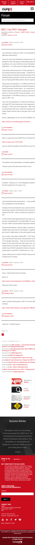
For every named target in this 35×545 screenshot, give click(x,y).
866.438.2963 (11, 514)
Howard (6, 42)
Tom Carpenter (8, 127)
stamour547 (5, 349)
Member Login (4, 2)
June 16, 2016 (8, 45)
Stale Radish (5, 357)
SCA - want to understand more (18, 364)
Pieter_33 (5, 367)
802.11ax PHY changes (14, 29)
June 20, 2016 (8, 265)
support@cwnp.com (13, 515)
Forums (17, 32)
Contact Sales (22, 2)
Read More (16, 459)
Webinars (7, 523)
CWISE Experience (16, 353)
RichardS (4, 362)
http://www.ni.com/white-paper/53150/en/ (16, 122)
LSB (4, 461)
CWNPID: (4, 491)
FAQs (13, 523)
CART (31, 2)
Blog (2, 523)
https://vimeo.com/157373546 (12, 142)
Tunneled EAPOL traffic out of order (21, 357)
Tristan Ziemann (7, 372)
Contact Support (13, 2)
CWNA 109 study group (16, 355)
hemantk (4, 355)
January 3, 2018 (12, 35)
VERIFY (5, 499)
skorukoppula (6, 345)
